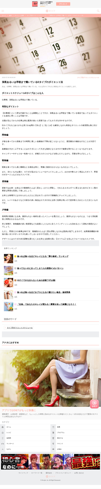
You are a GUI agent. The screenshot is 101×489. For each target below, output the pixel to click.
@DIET (50, 11)
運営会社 (49, 473)
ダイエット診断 (19, 15)
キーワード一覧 (36, 473)
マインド (60, 443)
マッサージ (10, 443)
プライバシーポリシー (63, 473)
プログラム (60, 432)
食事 (58, 427)
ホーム (9, 427)
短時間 (9, 438)
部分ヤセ (60, 438)
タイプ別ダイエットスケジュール (36, 15)
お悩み (59, 449)
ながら (9, 449)
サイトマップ (23, 473)
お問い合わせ (79, 473)
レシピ (9, 432)
